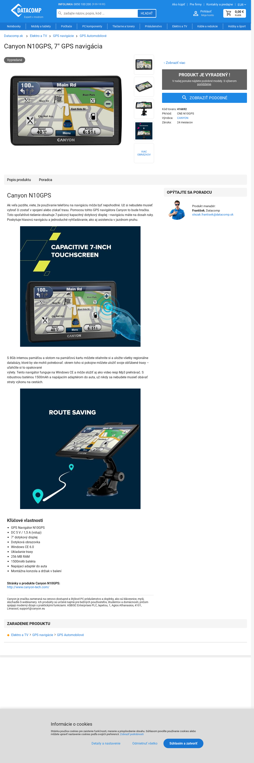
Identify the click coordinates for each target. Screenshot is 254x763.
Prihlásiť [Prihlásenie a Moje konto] (205, 11)
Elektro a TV (179, 26)
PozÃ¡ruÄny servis (221, 688)
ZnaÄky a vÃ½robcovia (184, 696)
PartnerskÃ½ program (62, 708)
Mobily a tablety (41, 26)
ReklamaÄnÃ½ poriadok (145, 681)
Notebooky (14, 26)
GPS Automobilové (93, 36)
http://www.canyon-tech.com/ (28, 587)
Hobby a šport (237, 26)
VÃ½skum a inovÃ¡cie (222, 704)
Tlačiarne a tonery (123, 26)
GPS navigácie (63, 36)
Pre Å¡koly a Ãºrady (220, 697)
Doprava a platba (99, 680)
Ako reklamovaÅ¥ (139, 673)
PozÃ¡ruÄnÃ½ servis (142, 697)
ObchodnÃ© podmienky (104, 696)
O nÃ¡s (51, 673)
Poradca (45, 180)
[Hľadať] (147, 13)
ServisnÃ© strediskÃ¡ (142, 689)
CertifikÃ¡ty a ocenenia (63, 700)
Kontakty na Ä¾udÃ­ (55, 690)
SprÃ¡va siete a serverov (224, 680)
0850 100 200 (82, 4)
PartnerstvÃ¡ (175, 673)
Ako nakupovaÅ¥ (99, 673)
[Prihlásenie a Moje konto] (195, 13)
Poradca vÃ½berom (181, 688)
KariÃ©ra (93, 704)
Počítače (66, 26)
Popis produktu (19, 180)
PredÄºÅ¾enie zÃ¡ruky (142, 705)
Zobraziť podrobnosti (132, 734)
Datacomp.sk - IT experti (26, 12)
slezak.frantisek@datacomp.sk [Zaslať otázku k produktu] (213, 214)
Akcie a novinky (178, 680)
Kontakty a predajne (61, 680)
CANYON (182, 118)
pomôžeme (204, 84)
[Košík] (228, 13)
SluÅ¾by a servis (219, 673)
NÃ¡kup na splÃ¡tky (100, 688)
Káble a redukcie (207, 26)
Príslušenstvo (153, 26)
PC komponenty (92, 26)
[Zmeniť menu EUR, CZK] (242, 5)
